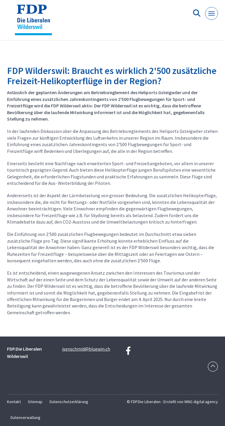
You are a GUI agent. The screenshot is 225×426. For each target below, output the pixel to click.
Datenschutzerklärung (69, 401)
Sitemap (35, 401)
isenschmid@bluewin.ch (86, 349)
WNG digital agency (201, 401)
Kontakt (14, 401)
